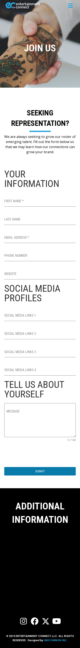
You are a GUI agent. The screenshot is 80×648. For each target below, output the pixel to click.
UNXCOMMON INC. (55, 640)
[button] (23, 621)
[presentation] (36, 454)
